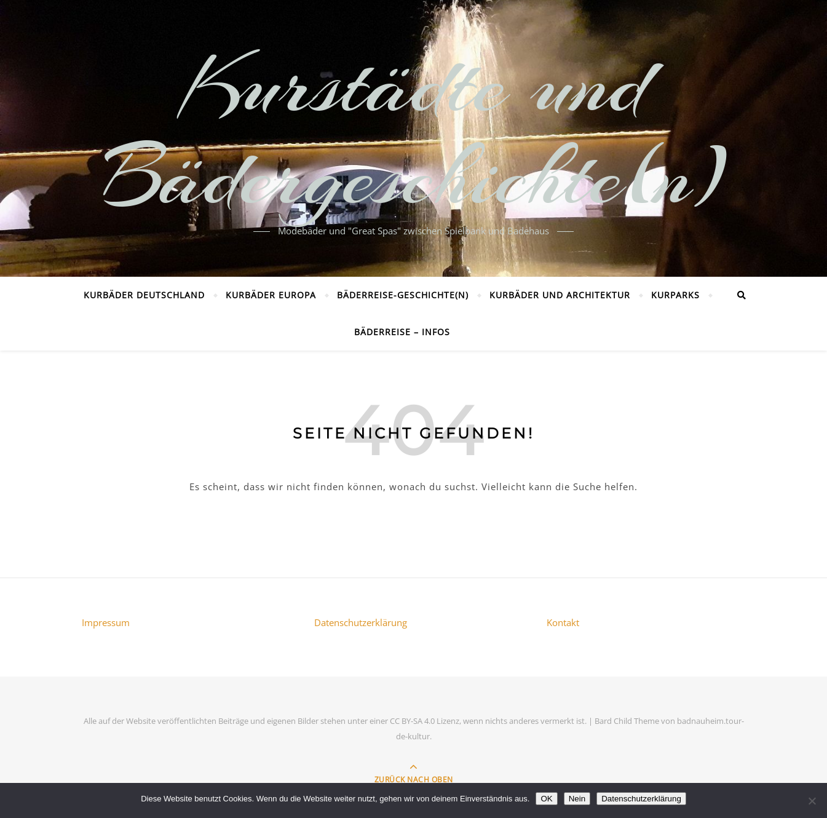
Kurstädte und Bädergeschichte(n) (413, 131)
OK (546, 798)
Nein (577, 798)
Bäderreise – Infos (402, 332)
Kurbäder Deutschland (144, 295)
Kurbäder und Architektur (559, 295)
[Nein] (811, 801)
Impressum (106, 622)
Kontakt (563, 622)
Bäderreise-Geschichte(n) (403, 295)
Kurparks (675, 295)
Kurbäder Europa (271, 295)
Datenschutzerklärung (360, 622)
